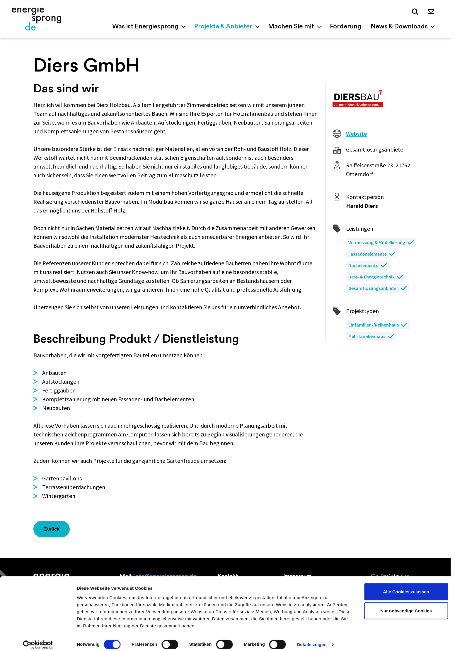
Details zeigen (311, 639)
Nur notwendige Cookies (406, 605)
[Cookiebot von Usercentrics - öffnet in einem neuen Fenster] (38, 639)
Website (356, 133)
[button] (415, 12)
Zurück (51, 529)
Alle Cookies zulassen (406, 586)
